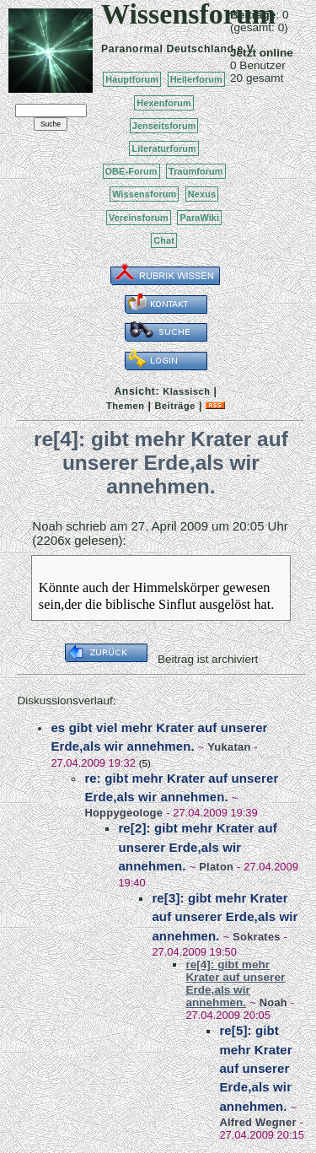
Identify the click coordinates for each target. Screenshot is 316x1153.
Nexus (202, 194)
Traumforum (196, 171)
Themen (125, 406)
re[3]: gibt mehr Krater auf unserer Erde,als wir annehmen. (224, 917)
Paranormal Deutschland (167, 49)
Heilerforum (196, 79)
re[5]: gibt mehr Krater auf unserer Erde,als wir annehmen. (255, 1068)
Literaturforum (163, 148)
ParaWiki (199, 218)
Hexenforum (164, 103)
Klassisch (186, 391)
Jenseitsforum (164, 126)
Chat (163, 240)
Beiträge (175, 406)
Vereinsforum (139, 218)
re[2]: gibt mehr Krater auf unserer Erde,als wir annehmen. (197, 847)
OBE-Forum (131, 171)
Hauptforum (131, 79)
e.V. (246, 49)
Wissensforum (144, 194)
